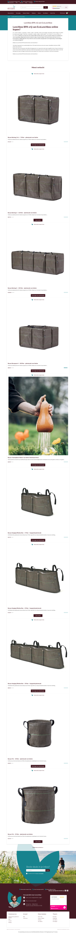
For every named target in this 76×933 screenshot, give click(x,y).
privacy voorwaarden (39, 873)
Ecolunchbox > (35, 42)
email (34, 901)
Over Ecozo (25, 918)
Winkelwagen (64, 13)
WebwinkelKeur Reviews (38, 931)
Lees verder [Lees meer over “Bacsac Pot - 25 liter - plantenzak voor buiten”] (38, 841)
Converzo (67, 929)
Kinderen (34, 13)
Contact (10, 920)
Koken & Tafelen (26, 13)
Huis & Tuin (52, 13)
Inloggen (31, 2)
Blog (26, 2)
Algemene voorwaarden (10, 929)
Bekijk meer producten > (38, 847)
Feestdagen (55, 921)
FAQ (17, 2)
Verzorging (18, 13)
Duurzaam (54, 916)
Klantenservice (11, 2)
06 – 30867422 (33, 904)
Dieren (39, 13)
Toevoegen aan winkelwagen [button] (38, 144)
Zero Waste (45, 13)
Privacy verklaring (17, 929)
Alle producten (11, 13)
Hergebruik (55, 918)
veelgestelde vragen (36, 897)
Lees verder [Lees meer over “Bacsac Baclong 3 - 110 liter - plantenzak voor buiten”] (38, 220)
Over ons (21, 2)
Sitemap (10, 922)
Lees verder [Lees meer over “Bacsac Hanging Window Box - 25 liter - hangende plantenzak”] (38, 615)
